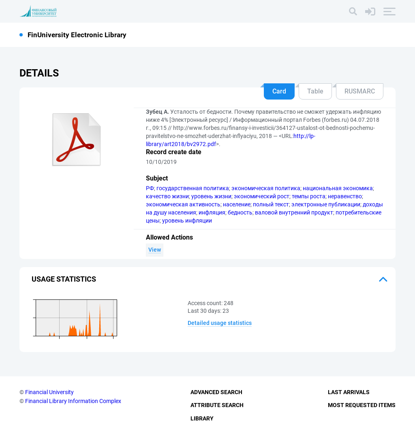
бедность (240, 212)
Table (315, 91)
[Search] (353, 11)
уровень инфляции (187, 220)
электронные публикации (325, 204)
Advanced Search (216, 392)
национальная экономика (338, 188)
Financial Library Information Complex (73, 401)
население (236, 204)
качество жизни (167, 196)
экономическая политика (265, 188)
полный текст (271, 204)
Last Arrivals (349, 392)
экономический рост (261, 196)
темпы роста (308, 196)
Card (279, 91)
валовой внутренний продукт (294, 212)
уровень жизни (211, 196)
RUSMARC (359, 91)
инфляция (212, 212)
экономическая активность (183, 204)
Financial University (49, 392)
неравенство (345, 196)
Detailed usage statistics (220, 323)
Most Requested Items (362, 405)
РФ (150, 188)
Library (202, 418)
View (154, 249)
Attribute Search (217, 405)
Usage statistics (64, 279)
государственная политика (192, 188)
